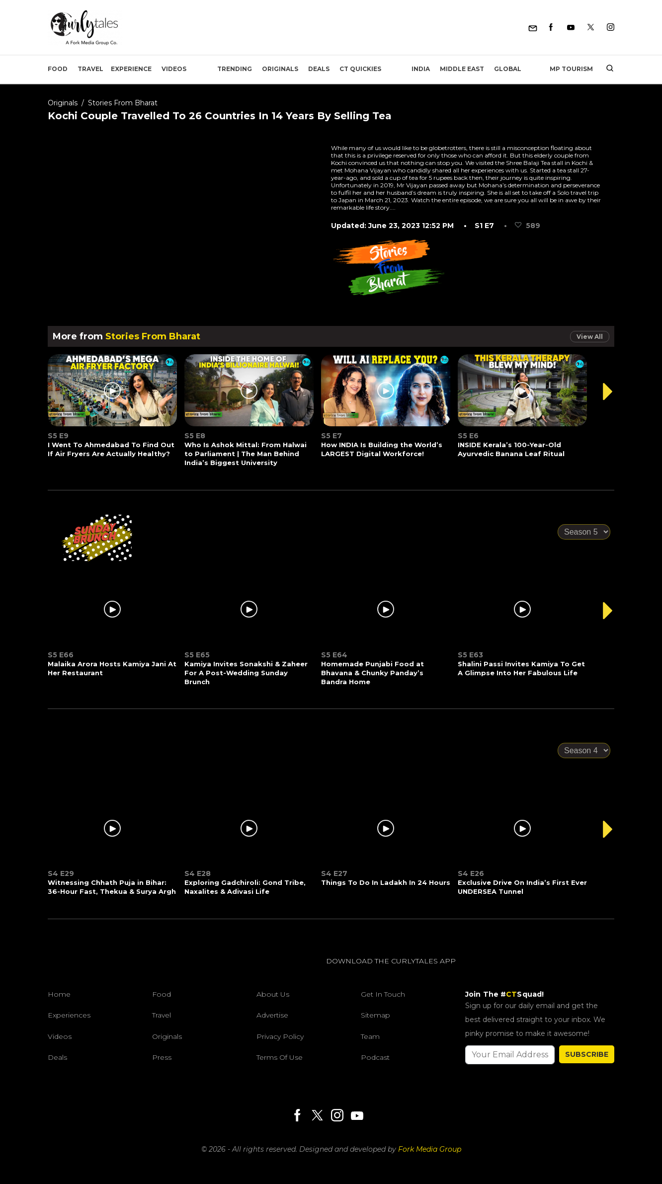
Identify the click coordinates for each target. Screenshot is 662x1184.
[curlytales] (77, 971)
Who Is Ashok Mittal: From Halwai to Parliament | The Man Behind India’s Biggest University (245, 454)
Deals (319, 69)
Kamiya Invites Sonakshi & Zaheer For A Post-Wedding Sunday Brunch (246, 673)
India (421, 69)
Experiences (69, 1015)
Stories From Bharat (123, 102)
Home (59, 994)
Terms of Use (279, 1057)
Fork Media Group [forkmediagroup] (429, 1149)
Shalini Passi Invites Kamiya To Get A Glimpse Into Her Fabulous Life (521, 668)
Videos (174, 69)
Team (370, 1036)
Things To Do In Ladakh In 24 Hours (385, 882)
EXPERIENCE (131, 69)
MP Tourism (571, 69)
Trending (234, 69)
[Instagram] (610, 27)
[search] (606, 69)
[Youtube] (571, 27)
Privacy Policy (280, 1036)
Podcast (375, 1057)
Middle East (462, 69)
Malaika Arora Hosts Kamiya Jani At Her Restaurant (112, 668)
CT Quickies (360, 69)
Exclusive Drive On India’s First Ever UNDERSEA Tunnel (522, 886)
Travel (90, 69)
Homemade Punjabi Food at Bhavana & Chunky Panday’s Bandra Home (372, 673)
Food (58, 69)
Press (161, 1057)
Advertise (272, 1015)
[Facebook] (551, 27)
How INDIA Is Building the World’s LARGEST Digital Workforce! (381, 449)
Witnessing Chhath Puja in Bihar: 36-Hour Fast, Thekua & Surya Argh (112, 886)
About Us (272, 994)
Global (507, 69)
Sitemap (375, 1015)
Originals (280, 69)
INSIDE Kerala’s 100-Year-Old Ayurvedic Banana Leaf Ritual (511, 449)
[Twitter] (590, 27)
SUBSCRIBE (586, 1054)
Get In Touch (383, 994)
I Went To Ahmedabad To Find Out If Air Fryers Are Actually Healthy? (111, 449)
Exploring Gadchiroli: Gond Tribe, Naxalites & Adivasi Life (245, 886)
